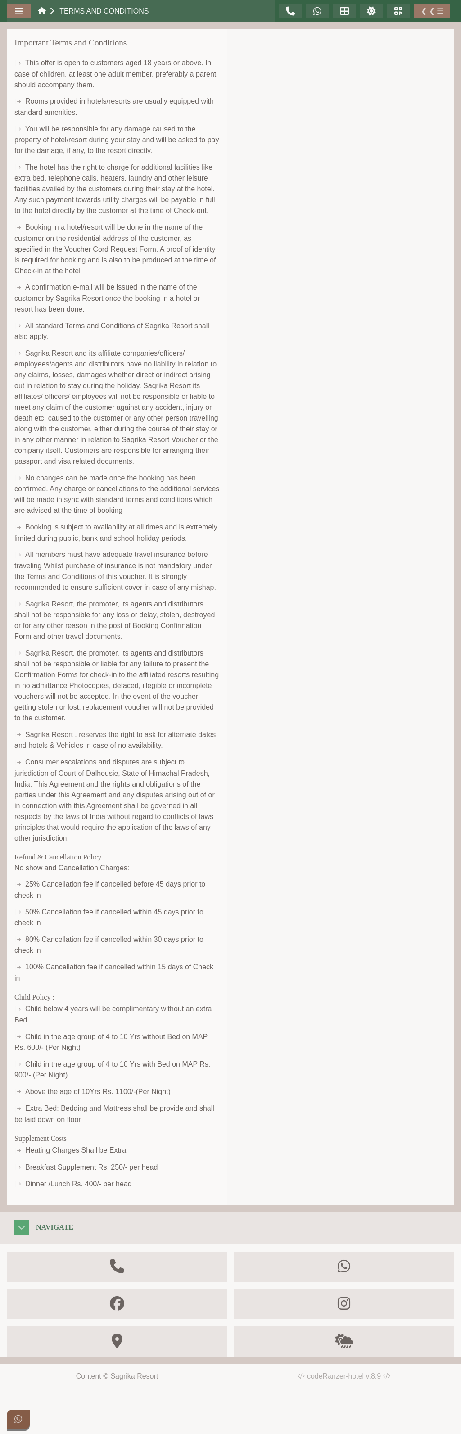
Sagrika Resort (134, 1376)
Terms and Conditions (104, 11)
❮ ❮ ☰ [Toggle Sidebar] (432, 11)
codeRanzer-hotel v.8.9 (348, 1376)
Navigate (54, 1227)
